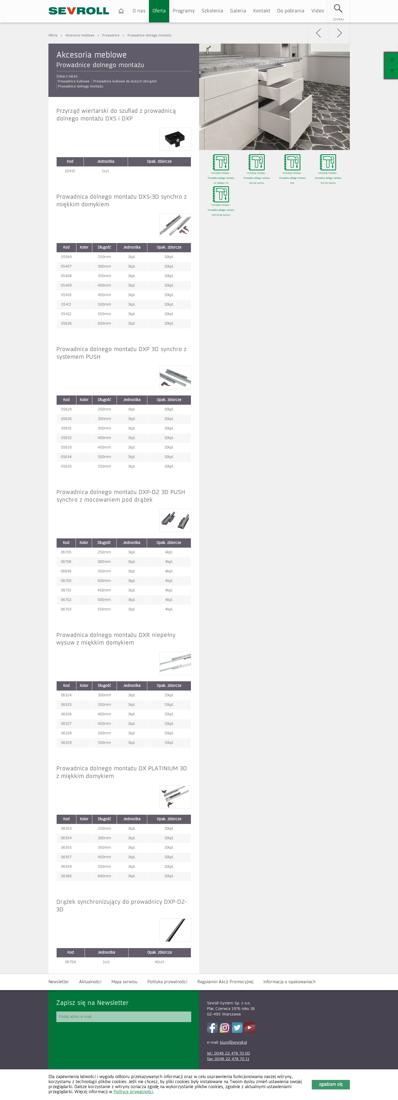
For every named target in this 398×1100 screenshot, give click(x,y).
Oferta (159, 11)
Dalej (339, 33)
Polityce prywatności (133, 1092)
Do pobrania (290, 11)
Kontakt (261, 11)
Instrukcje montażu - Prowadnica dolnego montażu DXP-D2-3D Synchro (221, 210)
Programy (184, 11)
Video (317, 11)
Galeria (238, 11)
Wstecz (318, 33)
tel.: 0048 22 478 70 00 (228, 1053)
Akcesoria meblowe (79, 35)
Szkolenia (212, 11)
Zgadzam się (330, 1085)
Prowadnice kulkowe (73, 81)
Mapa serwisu (124, 982)
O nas (138, 11)
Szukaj (338, 19)
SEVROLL (78, 11)
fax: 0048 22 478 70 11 (228, 1059)
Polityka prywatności (167, 982)
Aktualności (90, 982)
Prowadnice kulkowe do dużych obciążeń (125, 81)
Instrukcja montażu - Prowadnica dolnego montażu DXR (292, 178)
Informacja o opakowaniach (289, 982)
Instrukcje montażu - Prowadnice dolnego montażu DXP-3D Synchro (328, 178)
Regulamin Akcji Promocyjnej (225, 982)
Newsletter (58, 982)
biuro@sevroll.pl (233, 1043)
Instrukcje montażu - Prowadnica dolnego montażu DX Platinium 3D (221, 178)
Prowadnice (111, 35)
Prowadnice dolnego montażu (149, 35)
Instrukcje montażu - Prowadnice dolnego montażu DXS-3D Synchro (256, 178)
